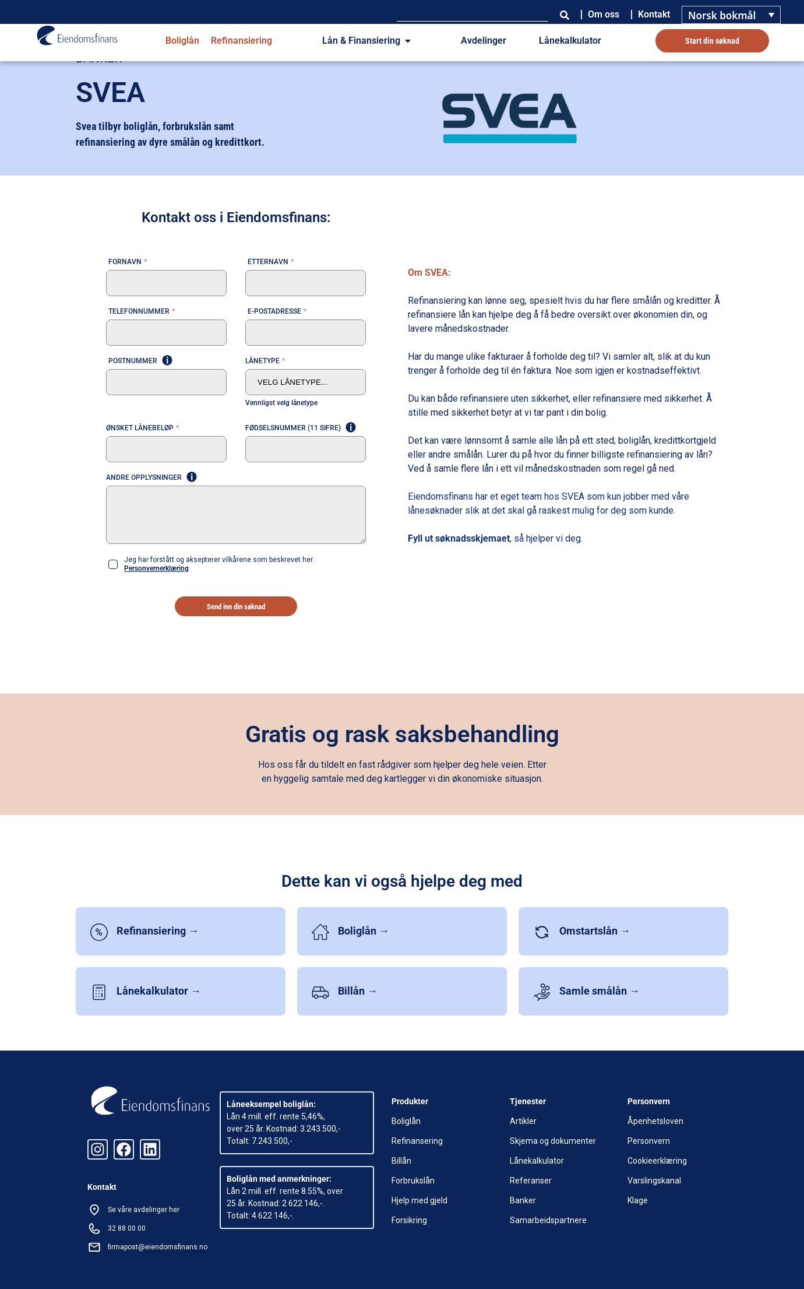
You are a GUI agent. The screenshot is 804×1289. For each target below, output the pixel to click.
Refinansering (417, 1141)
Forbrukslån (413, 1180)
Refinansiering (241, 40)
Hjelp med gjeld (419, 1200)
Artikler (523, 1121)
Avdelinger (483, 40)
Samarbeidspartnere (548, 1220)
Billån (401, 1160)
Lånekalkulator (570, 40)
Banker (523, 1200)
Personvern (648, 1141)
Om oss (603, 14)
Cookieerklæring (657, 1160)
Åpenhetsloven (655, 1121)
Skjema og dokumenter (553, 1141)
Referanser (531, 1180)
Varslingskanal (654, 1180)
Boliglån (182, 40)
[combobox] (472, 15)
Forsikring (409, 1220)
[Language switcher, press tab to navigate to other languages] (731, 15)
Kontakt (654, 14)
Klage (637, 1200)
